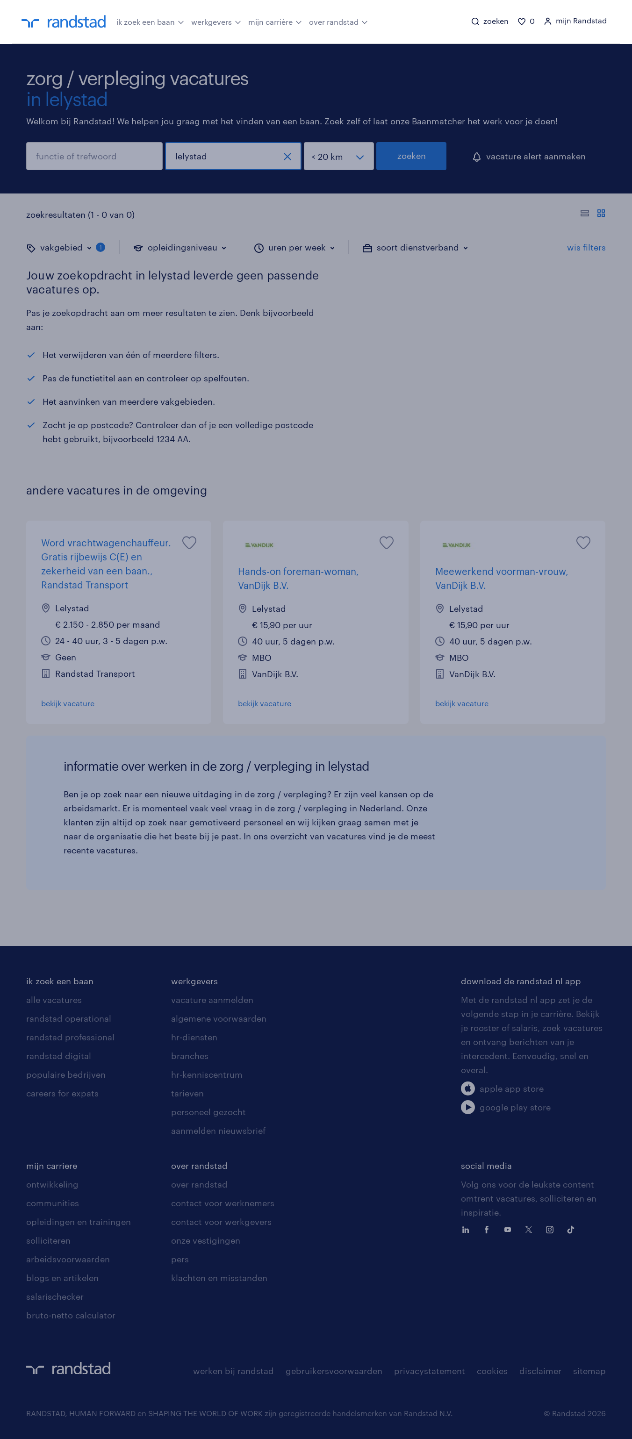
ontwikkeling (52, 1184)
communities (52, 1203)
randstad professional (70, 1037)
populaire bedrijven (66, 1074)
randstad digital (58, 1056)
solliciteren (48, 1240)
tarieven (187, 1093)
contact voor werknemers (222, 1203)
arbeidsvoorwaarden (68, 1259)
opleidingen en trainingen (78, 1222)
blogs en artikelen (62, 1278)
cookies (492, 1371)
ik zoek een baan (150, 21)
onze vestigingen (205, 1240)
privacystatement (429, 1371)
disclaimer (540, 1371)
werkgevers (216, 21)
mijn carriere (51, 1165)
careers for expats (62, 1093)
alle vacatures (54, 1000)
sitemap (589, 1371)
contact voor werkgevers (221, 1222)
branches (189, 1056)
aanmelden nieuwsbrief (218, 1130)
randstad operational (68, 1018)
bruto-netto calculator (70, 1315)
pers (180, 1259)
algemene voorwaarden (218, 1018)
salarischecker (55, 1296)
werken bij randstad (233, 1371)
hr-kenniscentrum (207, 1074)
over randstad (338, 21)
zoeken (411, 155)
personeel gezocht (208, 1112)
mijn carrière (275, 21)
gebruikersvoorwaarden (334, 1371)
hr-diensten (194, 1037)
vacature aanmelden (212, 1000)
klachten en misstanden (219, 1278)
